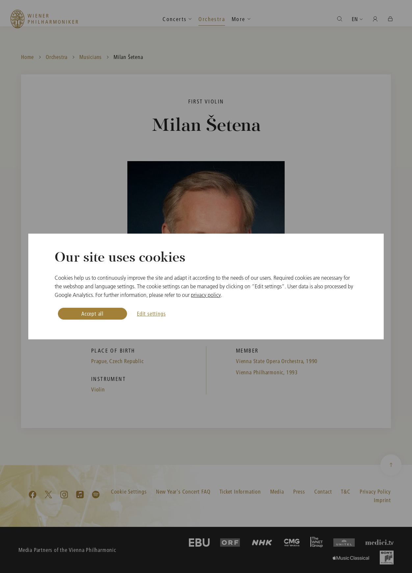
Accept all (92, 313)
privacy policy (206, 295)
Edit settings (151, 313)
